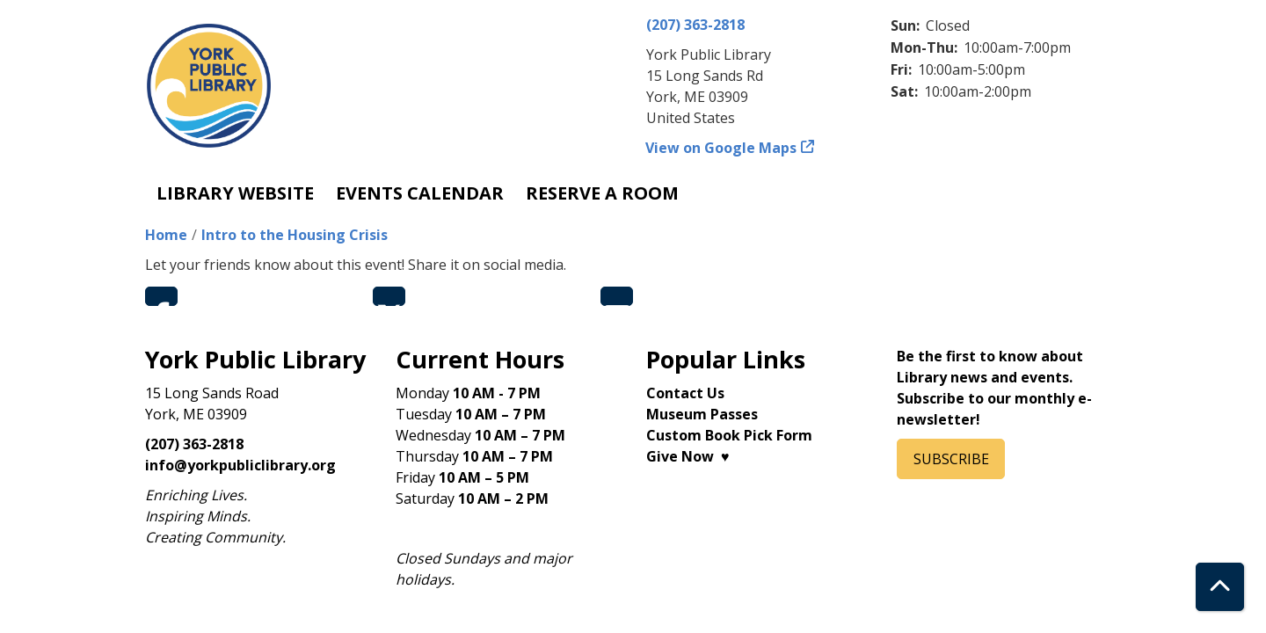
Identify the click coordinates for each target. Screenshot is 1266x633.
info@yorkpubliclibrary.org (240, 465)
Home (166, 234)
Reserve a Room (602, 193)
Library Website (235, 193)
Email (616, 296)
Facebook (161, 296)
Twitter (389, 296)
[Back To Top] (1220, 587)
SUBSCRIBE (951, 459)
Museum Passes (702, 414)
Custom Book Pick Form (729, 435)
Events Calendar (420, 193)
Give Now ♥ (688, 456)
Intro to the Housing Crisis (294, 234)
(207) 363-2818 (695, 24)
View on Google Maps (721, 147)
